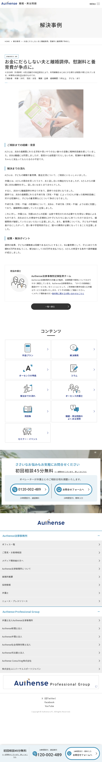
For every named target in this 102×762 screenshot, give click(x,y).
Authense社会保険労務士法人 (16, 645)
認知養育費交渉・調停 (11, 56)
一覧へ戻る (50, 306)
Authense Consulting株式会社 (17, 661)
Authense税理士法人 (12, 628)
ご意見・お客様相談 (12, 552)
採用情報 (6, 585)
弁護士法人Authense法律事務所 (17, 620)
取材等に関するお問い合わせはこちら (68, 293)
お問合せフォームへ (82, 753)
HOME (7, 41)
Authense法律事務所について (16, 569)
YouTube (49, 706)
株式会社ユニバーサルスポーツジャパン (21, 669)
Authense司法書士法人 (13, 653)
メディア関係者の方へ (13, 560)
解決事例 (16, 41)
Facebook (49, 702)
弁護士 (5, 593)
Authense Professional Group (21, 612)
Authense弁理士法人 (12, 636)
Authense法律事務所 (15, 536)
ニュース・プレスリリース (15, 601)
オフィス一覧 (8, 544)
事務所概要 (7, 577)
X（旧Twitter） (49, 699)
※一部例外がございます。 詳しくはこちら (70, 471)
